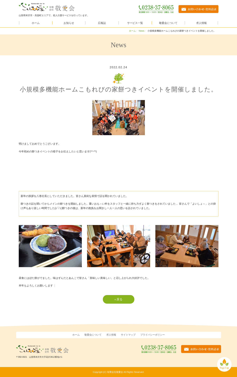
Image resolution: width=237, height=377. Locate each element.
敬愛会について (168, 22)
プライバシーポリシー (152, 334)
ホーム (36, 22)
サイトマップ (128, 334)
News (142, 30)
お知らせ (69, 22)
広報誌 (102, 22)
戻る (119, 299)
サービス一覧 (135, 22)
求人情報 (201, 22)
